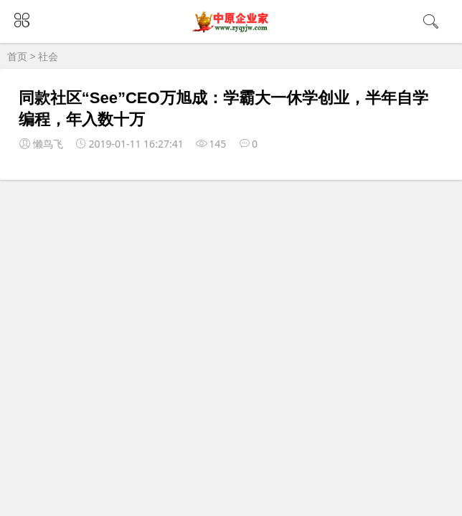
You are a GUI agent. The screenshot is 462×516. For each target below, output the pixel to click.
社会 (48, 56)
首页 (17, 56)
